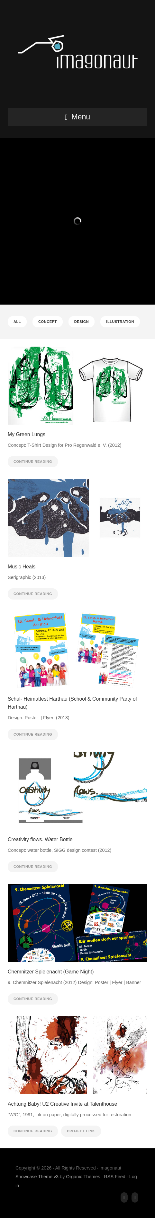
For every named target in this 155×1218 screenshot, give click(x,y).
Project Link (81, 1131)
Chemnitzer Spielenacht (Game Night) (51, 971)
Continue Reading (33, 461)
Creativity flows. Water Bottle (40, 839)
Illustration (120, 322)
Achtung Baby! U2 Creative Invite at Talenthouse (62, 1104)
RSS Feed (114, 1176)
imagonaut (77, 56)
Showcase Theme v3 (37, 1176)
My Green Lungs (26, 434)
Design (81, 322)
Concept (47, 322)
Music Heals (21, 566)
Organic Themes (83, 1176)
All (17, 322)
